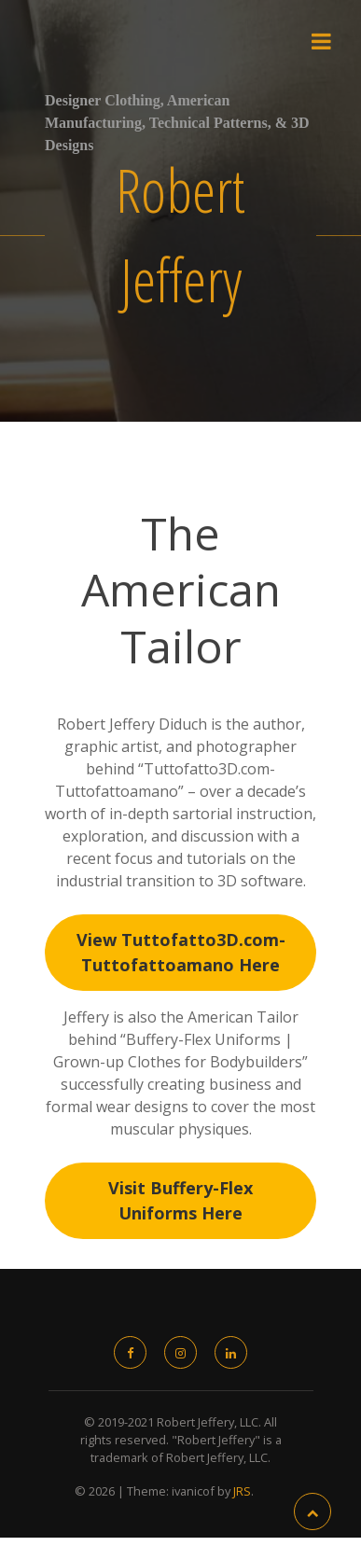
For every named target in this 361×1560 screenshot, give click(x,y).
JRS (242, 1491)
